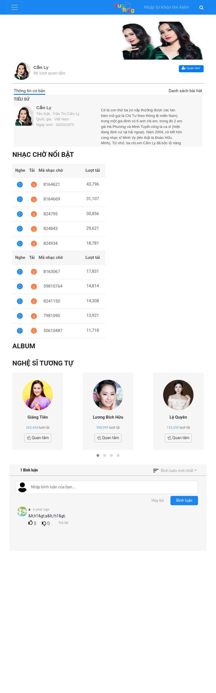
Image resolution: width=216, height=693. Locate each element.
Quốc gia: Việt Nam (52, 119)
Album (23, 346)
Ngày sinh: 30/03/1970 (55, 125)
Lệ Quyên (178, 417)
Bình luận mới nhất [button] (177, 470)
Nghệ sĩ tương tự (42, 363)
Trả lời (63, 523)
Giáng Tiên (38, 417)
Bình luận (184, 500)
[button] (97, 455)
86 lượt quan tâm (49, 73)
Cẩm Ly (40, 67)
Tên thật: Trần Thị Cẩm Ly (57, 114)
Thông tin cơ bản (29, 90)
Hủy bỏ (158, 500)
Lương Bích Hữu (108, 417)
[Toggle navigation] (14, 7)
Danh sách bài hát (185, 90)
